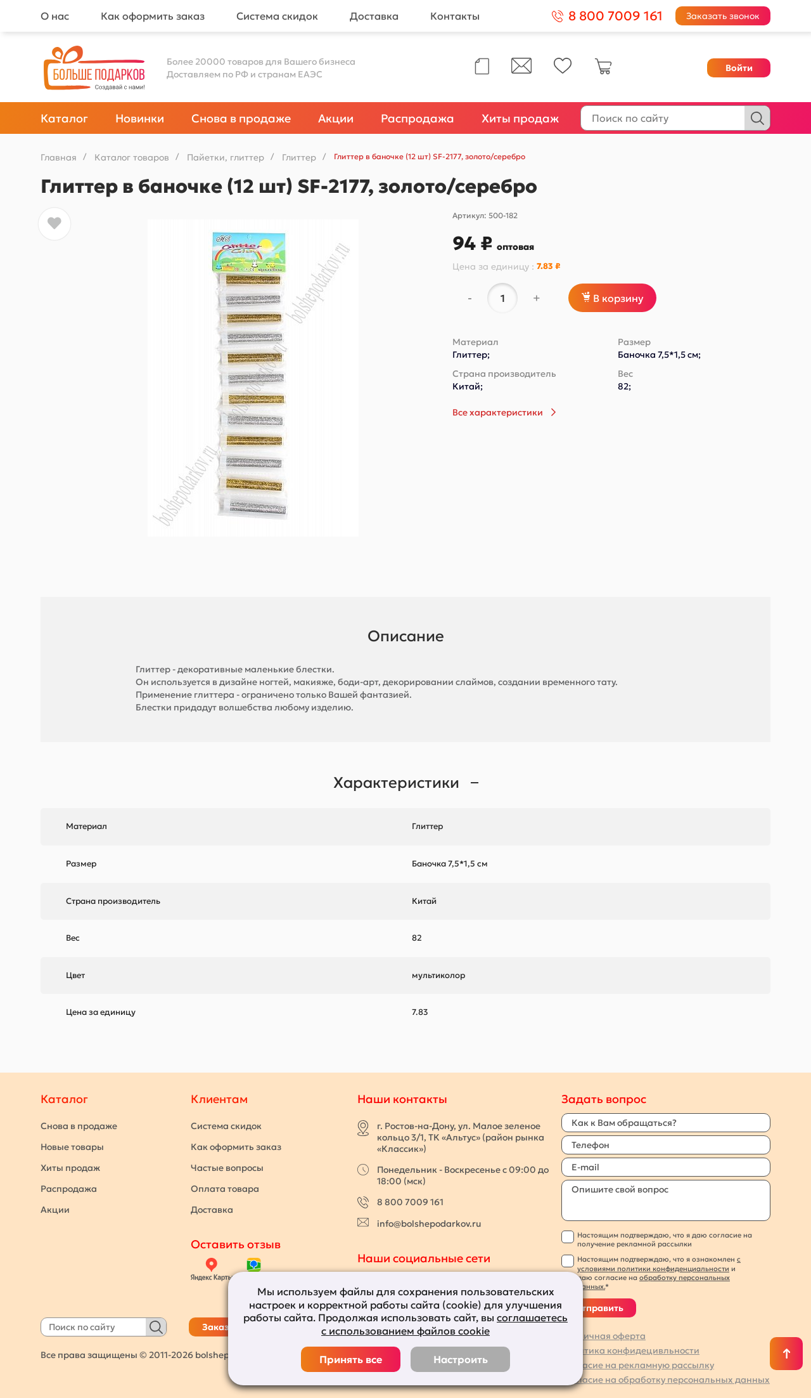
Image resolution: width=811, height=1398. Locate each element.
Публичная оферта (603, 1336)
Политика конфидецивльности (630, 1350)
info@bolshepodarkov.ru (429, 1223)
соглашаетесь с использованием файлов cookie (444, 1324)
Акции (336, 118)
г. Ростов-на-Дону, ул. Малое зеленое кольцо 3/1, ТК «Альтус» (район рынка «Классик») (460, 1137)
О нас (55, 16)
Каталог (64, 118)
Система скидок (277, 16)
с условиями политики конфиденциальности (659, 1263)
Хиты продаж (520, 118)
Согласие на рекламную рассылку (637, 1365)
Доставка (374, 16)
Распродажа (417, 118)
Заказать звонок (723, 16)
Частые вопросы (227, 1167)
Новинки (139, 118)
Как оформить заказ (153, 16)
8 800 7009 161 (410, 1202)
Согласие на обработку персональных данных (665, 1379)
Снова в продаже (241, 118)
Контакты (455, 16)
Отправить (598, 1308)
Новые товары (72, 1147)
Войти (739, 68)
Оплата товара (225, 1188)
